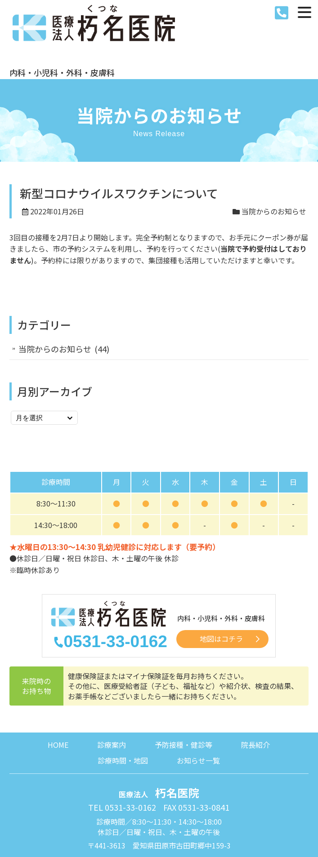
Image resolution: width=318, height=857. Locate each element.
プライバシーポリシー (132, 820)
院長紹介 (255, 701)
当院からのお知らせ (274, 168)
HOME (58, 701)
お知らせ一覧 (198, 717)
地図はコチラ (221, 596)
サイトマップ (198, 820)
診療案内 (111, 701)
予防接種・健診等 (183, 701)
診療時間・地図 (123, 717)
